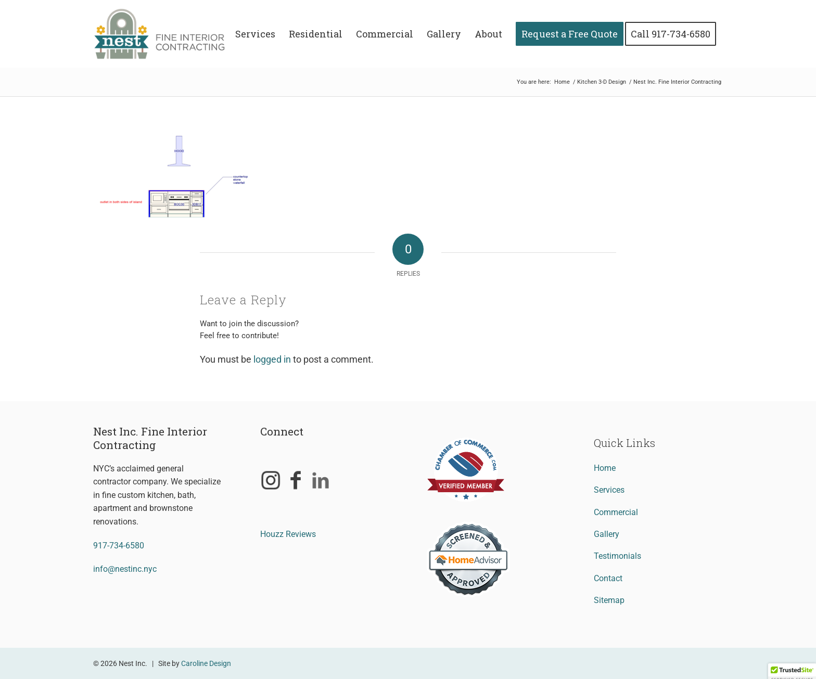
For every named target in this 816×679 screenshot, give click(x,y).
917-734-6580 (118, 545)
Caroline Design (206, 663)
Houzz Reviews (288, 534)
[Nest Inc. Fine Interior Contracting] (166, 34)
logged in (272, 359)
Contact (608, 578)
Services (609, 490)
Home (605, 468)
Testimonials (617, 556)
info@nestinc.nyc (125, 569)
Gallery (606, 534)
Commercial (616, 512)
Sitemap (609, 600)
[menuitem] (255, 34)
